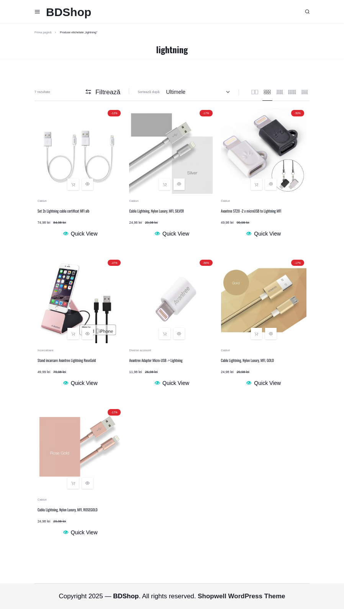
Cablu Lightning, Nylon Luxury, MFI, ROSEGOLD (67, 509)
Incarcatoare (46, 350)
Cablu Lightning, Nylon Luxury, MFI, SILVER (156, 211)
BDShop (68, 12)
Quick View (80, 234)
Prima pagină (42, 32)
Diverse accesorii (140, 350)
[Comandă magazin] (199, 92)
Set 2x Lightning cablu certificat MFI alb (63, 211)
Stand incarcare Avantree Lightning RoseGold (67, 360)
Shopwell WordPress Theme (241, 596)
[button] (73, 184)
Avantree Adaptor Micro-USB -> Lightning (155, 360)
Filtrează (102, 92)
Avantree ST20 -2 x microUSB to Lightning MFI (251, 211)
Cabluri (42, 201)
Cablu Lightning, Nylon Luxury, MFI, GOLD (247, 360)
